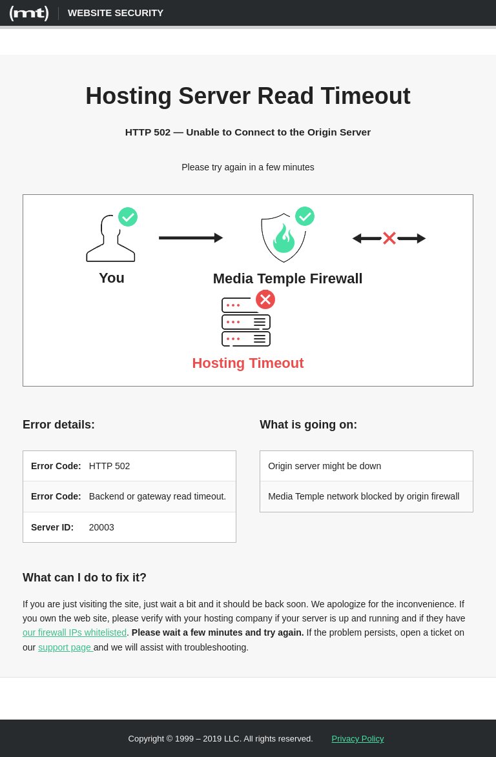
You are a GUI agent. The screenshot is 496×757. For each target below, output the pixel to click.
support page (66, 646)
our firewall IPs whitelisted (75, 631)
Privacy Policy (358, 737)
